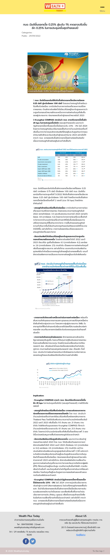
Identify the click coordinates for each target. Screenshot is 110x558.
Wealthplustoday (21, 554)
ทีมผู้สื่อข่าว (80, 538)
